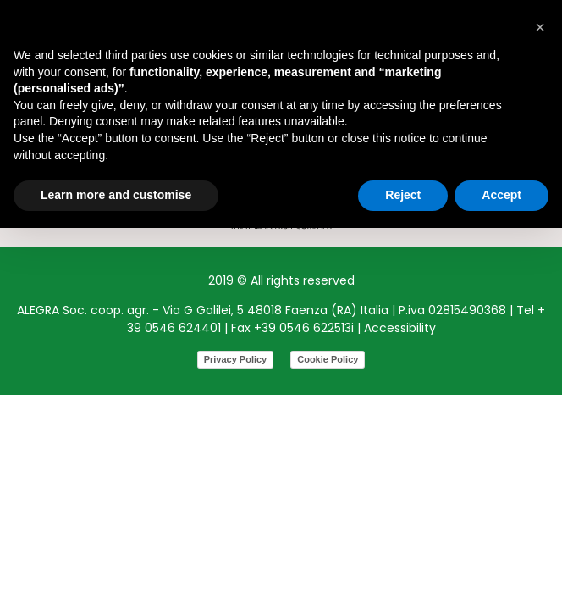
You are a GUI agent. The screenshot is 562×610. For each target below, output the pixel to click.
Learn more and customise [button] (116, 195)
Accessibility (400, 327)
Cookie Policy (327, 359)
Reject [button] (403, 195)
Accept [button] (501, 195)
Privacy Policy (235, 359)
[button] (540, 27)
